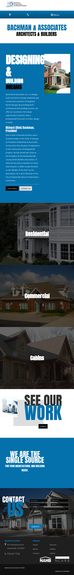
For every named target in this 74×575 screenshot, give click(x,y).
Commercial (37, 296)
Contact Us (25, 188)
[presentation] (44, 515)
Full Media (66, 571)
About (35, 549)
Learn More (12, 188)
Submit (35, 526)
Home (35, 545)
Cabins (37, 358)
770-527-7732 (12, 553)
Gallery (43, 426)
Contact (36, 553)
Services (53, 545)
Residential (37, 234)
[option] (37, 30)
